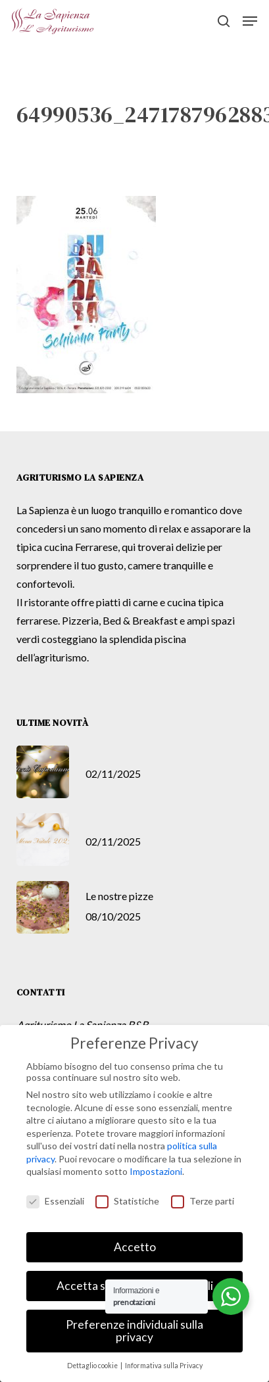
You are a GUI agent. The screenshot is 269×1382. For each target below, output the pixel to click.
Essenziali (55, 1200)
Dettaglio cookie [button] (93, 1366)
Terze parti (202, 1200)
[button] (250, 21)
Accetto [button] (135, 1247)
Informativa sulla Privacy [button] (164, 1366)
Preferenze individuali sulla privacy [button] (134, 1331)
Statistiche (127, 1200)
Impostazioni (156, 1171)
